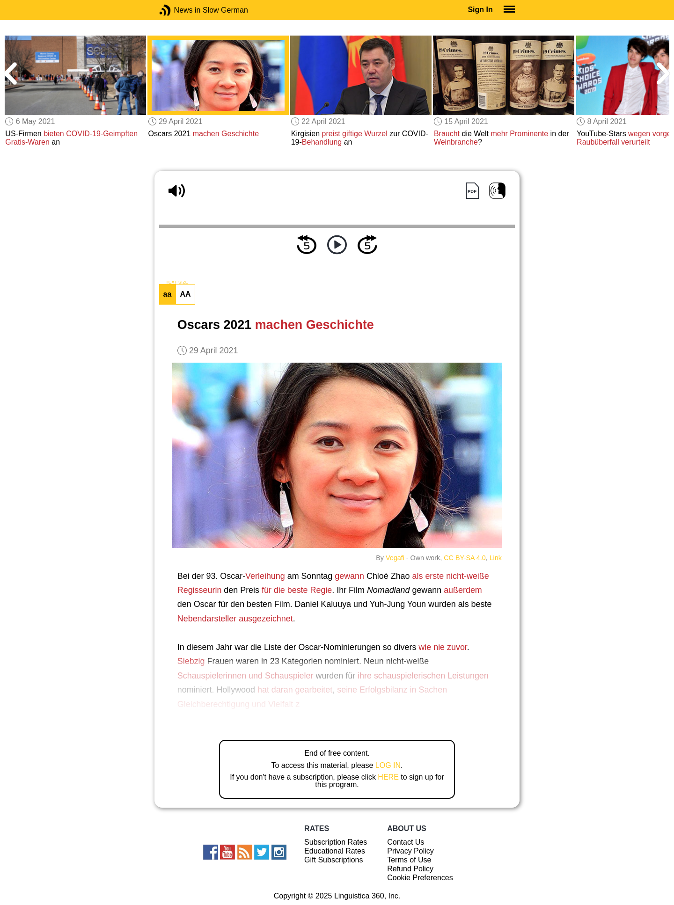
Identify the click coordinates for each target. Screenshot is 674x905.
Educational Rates (334, 851)
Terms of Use (409, 860)
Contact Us (405, 842)
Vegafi (395, 558)
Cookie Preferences (420, 878)
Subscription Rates (335, 842)
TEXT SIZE (177, 282)
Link (496, 558)
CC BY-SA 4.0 (464, 558)
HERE (388, 777)
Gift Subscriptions (333, 860)
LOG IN (388, 765)
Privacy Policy (410, 851)
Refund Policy (410, 869)
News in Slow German (179, 10)
